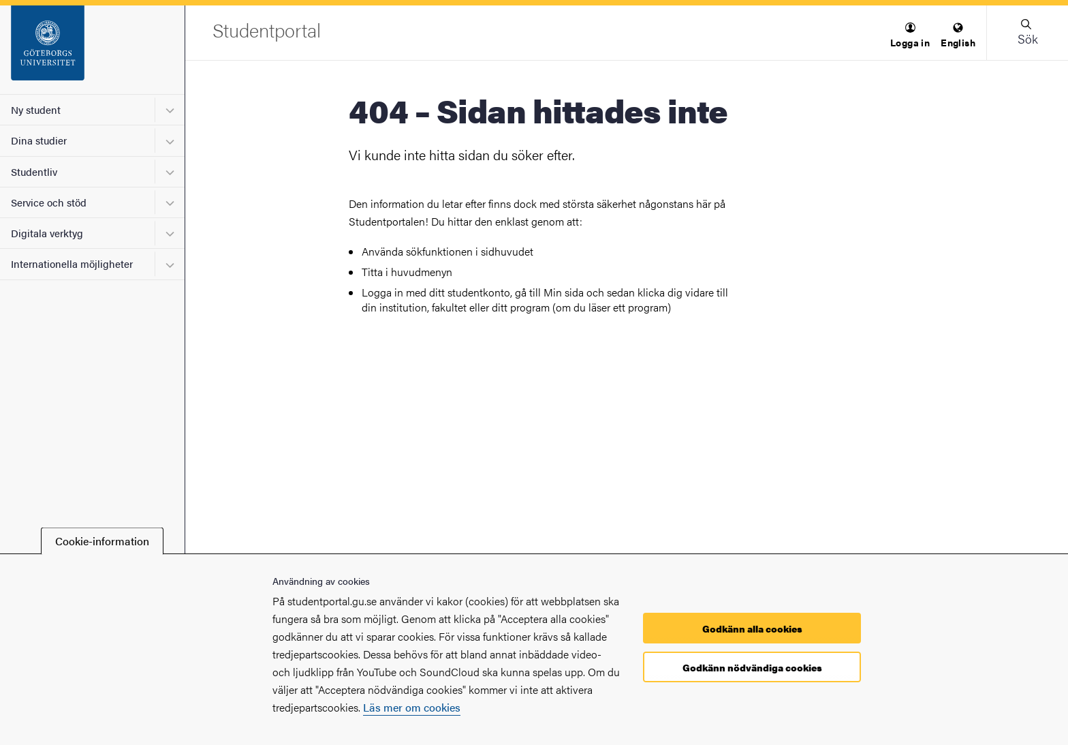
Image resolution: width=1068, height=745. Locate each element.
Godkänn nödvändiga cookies (752, 667)
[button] (910, 36)
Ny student (36, 109)
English (958, 35)
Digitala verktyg (47, 233)
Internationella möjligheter (72, 263)
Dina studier (39, 140)
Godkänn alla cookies (752, 628)
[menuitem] (910, 36)
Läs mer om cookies (411, 707)
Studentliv (34, 171)
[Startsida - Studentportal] (92, 49)
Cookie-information (102, 541)
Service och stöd (49, 202)
